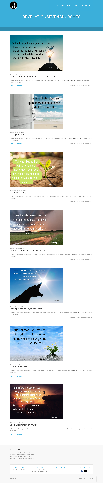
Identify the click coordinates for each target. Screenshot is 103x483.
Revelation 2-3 (71, 80)
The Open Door (17, 134)
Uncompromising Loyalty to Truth (26, 309)
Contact (77, 5)
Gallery (69, 5)
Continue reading (16, 85)
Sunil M (23, 74)
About (91, 5)
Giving (84, 5)
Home (52, 5)
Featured (72, 85)
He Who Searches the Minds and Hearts (29, 251)
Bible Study (60, 5)
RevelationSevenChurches (84, 85)
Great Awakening (18, 192)
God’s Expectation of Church (23, 425)
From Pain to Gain (18, 367)
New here (91, 478)
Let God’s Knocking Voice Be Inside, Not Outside (33, 76)
